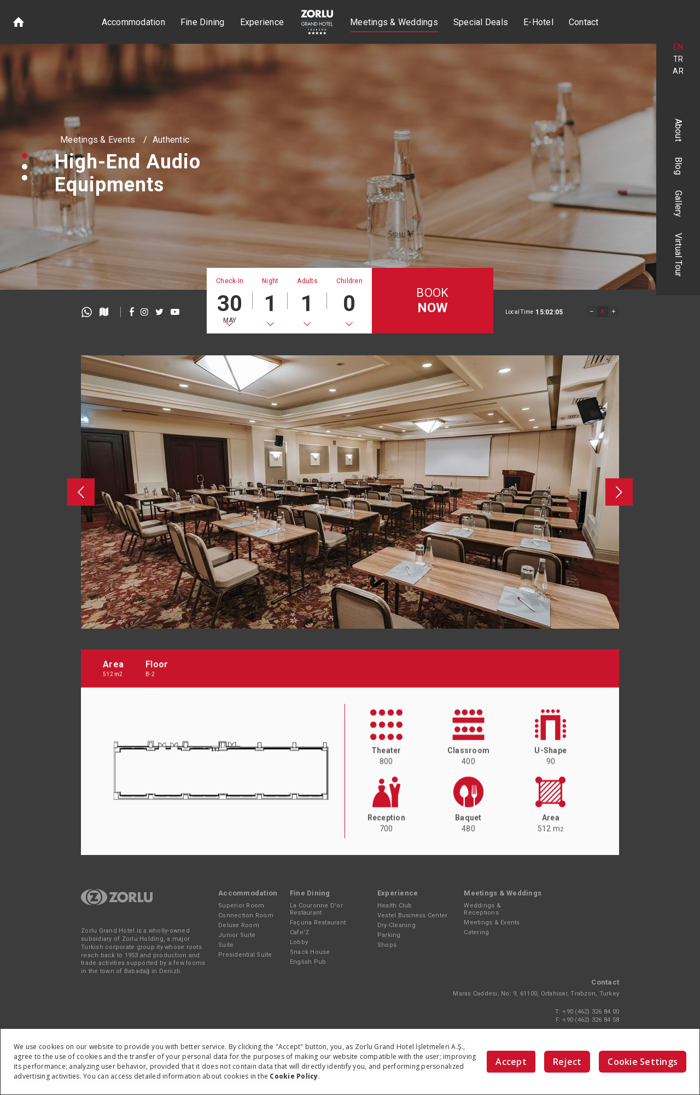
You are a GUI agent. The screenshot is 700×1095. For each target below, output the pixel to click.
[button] (24, 156)
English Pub (308, 961)
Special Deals (480, 22)
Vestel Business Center (412, 915)
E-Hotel (538, 22)
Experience (262, 22)
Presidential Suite (245, 954)
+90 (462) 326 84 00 (590, 1011)
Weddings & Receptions (482, 909)
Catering (476, 932)
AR (678, 71)
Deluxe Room (238, 925)
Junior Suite (236, 935)
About (678, 130)
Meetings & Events (97, 139)
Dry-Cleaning (396, 925)
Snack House (310, 952)
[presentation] (81, 492)
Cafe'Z (300, 932)
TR (678, 59)
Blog (678, 166)
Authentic (171, 139)
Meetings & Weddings (394, 22)
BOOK (432, 301)
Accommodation (133, 22)
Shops (386, 944)
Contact (584, 22)
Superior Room (241, 905)
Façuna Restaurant (318, 922)
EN (678, 47)
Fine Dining (202, 22)
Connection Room (245, 915)
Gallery (678, 204)
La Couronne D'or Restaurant (316, 909)
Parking (389, 935)
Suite (226, 944)
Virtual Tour (678, 255)
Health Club (394, 905)
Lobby (299, 942)
